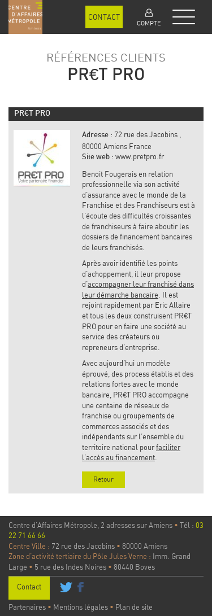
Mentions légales (80, 606)
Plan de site (134, 606)
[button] (149, 17)
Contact (29, 586)
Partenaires (27, 606)
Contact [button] (104, 16)
